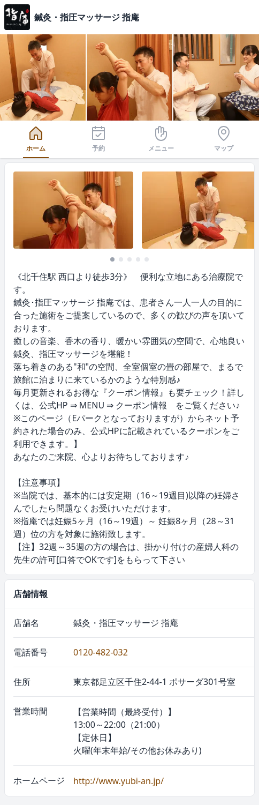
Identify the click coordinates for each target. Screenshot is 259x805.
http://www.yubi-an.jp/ (118, 781)
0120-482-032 (100, 652)
